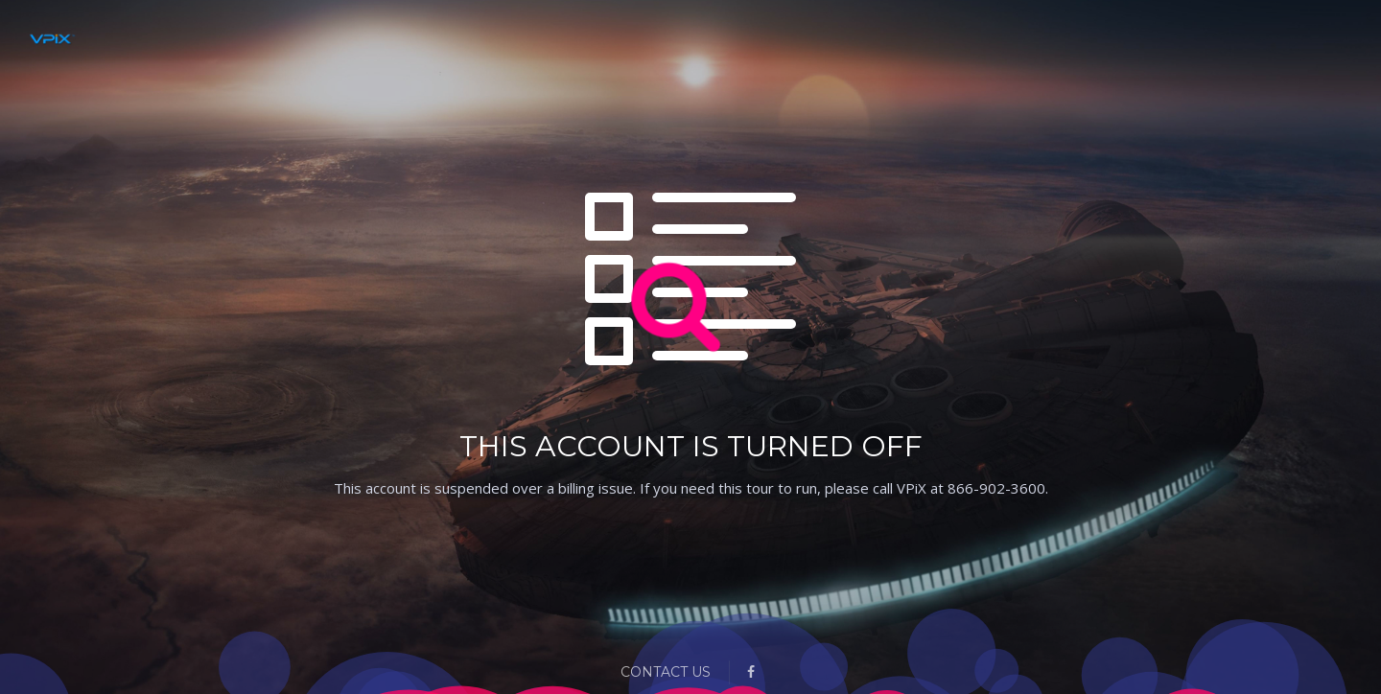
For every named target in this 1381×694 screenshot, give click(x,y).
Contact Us (665, 672)
